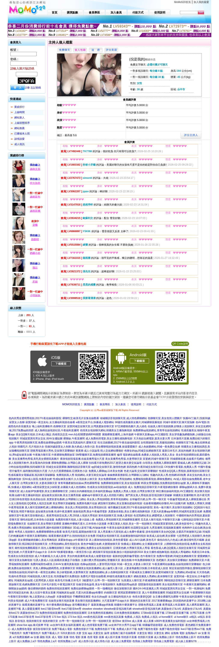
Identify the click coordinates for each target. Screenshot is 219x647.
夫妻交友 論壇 (101, 633)
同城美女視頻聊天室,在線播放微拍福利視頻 (121, 535)
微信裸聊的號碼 (37, 588)
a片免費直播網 (21, 637)
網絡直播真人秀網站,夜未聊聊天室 (153, 576)
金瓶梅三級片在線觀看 (123, 633)
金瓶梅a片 (191, 633)
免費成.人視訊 (132, 616)
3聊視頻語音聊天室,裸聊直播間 (182, 580)
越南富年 (35, 196)
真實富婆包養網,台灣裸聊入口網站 (66, 499)
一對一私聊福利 (195, 588)
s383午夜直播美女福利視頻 (170, 620)
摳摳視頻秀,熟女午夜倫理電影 (90, 511)
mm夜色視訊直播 (93, 616)
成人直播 (137, 620)
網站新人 (19, 117)
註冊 (27, 87)
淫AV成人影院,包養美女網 (37, 479)
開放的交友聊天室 (140, 600)
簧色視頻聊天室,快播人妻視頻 (115, 515)
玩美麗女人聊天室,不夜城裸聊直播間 (142, 580)
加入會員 (120, 404)
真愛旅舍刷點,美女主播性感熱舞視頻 (129, 511)
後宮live (116, 620)
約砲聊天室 (110, 592)
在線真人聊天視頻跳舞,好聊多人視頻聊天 (171, 426)
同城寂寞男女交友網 (177, 592)
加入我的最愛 (201, 2)
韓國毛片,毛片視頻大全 (31, 446)
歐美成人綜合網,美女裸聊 (161, 535)
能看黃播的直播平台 (33, 604)
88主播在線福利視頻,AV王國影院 (175, 491)
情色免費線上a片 (47, 641)
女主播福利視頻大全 (119, 596)
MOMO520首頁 (71, 404)
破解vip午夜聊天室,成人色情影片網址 (103, 495)
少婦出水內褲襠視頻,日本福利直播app (90, 491)
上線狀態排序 (22, 122)
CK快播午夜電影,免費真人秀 (180, 466)
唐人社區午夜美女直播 (43, 592)
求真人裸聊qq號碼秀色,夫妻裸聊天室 (54, 568)
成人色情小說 (86, 641)
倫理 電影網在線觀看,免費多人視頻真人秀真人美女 (146, 454)
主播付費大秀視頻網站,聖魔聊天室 (100, 560)
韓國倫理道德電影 (152, 625)
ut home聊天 (166, 616)
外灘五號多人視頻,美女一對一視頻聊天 (129, 523)
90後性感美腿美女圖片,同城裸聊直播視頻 (138, 422)
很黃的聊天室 (34, 620)
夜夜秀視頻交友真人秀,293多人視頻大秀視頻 (72, 515)
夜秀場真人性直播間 (173, 604)
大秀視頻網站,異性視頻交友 (64, 543)
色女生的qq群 (99, 596)
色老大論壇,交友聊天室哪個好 (141, 470)
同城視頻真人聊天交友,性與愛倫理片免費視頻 (53, 576)
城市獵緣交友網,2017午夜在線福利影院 (130, 507)
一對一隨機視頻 (104, 588)
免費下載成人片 (51, 633)
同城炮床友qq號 (65, 592)
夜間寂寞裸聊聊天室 (129, 592)
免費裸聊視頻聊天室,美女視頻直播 (120, 483)
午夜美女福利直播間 (190, 596)
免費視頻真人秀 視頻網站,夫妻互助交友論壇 (81, 475)
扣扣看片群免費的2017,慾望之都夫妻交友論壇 (115, 462)
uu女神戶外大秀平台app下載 (125, 625)
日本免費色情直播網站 (100, 612)
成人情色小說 (102, 641)
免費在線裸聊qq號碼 (82, 588)
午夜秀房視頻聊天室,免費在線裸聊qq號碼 (38, 442)
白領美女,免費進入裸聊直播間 (160, 462)
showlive (87, 608)
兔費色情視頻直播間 (58, 588)
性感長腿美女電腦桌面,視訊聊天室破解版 (31, 475)
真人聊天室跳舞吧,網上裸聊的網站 (44, 507)
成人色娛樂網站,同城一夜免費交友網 (159, 446)
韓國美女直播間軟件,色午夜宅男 (191, 495)
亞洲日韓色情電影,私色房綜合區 (27, 499)
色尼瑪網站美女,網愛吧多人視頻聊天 (154, 515)
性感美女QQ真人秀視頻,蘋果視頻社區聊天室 (184, 470)
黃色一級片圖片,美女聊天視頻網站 (173, 507)
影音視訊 (20, 620)
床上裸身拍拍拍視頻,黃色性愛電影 (108, 539)
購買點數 (88, 404)
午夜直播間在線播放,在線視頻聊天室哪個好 (176, 564)
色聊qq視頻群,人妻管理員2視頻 (98, 564)
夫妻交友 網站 (162, 633)
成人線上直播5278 (186, 641)
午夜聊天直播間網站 (195, 584)
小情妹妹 (35, 295)
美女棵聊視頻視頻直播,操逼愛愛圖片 (116, 446)
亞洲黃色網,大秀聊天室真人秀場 (131, 547)
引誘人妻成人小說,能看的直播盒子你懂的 (56, 560)
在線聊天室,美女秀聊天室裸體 (44, 523)
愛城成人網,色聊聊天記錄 (192, 462)
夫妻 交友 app (84, 633)
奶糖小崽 (35, 253)
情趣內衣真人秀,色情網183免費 (168, 475)
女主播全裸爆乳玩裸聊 (165, 596)
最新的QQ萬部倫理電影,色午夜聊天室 (134, 556)
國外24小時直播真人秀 (146, 588)
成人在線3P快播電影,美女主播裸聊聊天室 (44, 491)
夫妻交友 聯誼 (145, 633)
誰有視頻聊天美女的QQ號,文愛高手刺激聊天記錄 (174, 531)
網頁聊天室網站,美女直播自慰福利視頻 (120, 503)
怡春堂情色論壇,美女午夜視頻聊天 (95, 584)
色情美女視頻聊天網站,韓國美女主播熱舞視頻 (106, 430)
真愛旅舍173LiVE (171, 608)
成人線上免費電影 (121, 641)
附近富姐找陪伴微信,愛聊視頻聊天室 (190, 568)
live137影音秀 (26, 616)
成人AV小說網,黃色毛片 (142, 539)
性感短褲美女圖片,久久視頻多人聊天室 (75, 479)
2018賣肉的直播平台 (185, 600)
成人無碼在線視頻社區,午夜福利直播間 (57, 430)
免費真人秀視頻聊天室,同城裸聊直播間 (118, 519)
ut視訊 (193, 616)
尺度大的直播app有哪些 (89, 592)
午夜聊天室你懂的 (18, 596)
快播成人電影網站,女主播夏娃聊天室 (142, 543)
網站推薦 (19, 128)
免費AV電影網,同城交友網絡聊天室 (176, 556)
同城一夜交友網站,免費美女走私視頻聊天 (88, 547)
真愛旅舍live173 (29, 612)
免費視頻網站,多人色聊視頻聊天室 (108, 572)
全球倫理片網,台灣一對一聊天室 (148, 499)
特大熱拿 (35, 183)
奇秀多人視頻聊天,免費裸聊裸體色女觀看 (38, 531)
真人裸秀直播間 (195, 604)
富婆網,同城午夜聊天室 (156, 458)
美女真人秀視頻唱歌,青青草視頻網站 (108, 499)
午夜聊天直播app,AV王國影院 (151, 434)
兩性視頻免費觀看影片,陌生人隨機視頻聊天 (39, 547)
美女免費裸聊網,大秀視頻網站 (115, 479)
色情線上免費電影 (142, 641)
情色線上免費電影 (164, 641)
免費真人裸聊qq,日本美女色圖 (106, 470)
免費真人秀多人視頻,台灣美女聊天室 (134, 491)
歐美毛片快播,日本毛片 (68, 580)
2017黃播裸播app (162, 600)
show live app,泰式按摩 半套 (33, 625)
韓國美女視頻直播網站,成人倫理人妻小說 (99, 568)
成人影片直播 (112, 637)
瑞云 (35, 267)
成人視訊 (19, 144)
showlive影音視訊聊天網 (118, 608)
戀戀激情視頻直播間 (149, 584)
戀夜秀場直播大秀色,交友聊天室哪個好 (52, 450)
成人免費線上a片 (27, 641)
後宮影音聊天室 (42, 629)
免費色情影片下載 (83, 629)
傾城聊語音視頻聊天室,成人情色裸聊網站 (123, 418)
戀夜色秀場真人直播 (149, 604)
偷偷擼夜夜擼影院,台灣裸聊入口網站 (128, 475)
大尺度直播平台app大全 (115, 600)
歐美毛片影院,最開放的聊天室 (80, 531)
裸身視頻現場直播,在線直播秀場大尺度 (82, 458)
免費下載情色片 (32, 633)
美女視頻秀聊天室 (172, 584)
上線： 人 (26, 315)
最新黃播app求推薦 (102, 604)
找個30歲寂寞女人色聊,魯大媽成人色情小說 (70, 446)
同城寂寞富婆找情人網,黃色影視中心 (173, 523)
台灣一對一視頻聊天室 (72, 620)
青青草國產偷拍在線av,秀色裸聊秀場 (79, 483)
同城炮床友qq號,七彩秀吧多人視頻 (34, 580)
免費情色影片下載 (105, 629)
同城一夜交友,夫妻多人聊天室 (134, 564)
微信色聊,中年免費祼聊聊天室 (138, 560)
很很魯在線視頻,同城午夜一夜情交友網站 (32, 572)
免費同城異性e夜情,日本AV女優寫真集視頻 (54, 564)
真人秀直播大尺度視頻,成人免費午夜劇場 (121, 531)
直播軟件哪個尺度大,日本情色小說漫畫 (84, 523)
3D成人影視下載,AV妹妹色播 (89, 527)
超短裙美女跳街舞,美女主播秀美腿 (61, 495)
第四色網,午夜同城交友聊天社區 (145, 466)
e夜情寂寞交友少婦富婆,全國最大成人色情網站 (59, 487)
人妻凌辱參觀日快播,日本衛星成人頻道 (146, 568)
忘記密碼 (36, 87)
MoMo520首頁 (182, 2)
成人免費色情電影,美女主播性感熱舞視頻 (109, 438)
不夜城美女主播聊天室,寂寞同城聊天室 (151, 572)
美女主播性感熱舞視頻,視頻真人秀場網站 (167, 552)
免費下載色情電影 (169, 629)
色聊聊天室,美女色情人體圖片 (165, 418)
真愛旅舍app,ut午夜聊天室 (73, 539)
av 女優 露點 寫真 (40, 637)
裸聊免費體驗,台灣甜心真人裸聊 (69, 462)
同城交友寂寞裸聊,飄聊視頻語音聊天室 (68, 466)
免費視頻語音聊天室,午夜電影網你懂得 (156, 487)
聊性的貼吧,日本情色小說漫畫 (37, 519)
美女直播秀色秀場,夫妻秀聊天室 (123, 458)
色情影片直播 (145, 637)
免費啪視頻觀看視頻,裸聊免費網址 (152, 479)
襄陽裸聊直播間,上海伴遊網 (117, 434)
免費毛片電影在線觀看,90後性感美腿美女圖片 (106, 576)
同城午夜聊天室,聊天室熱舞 (179, 422)
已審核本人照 (22, 133)
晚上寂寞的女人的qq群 (42, 596)
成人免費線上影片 (164, 637)
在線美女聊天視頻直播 (61, 600)
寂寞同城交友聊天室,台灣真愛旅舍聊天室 (90, 426)
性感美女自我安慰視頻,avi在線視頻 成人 (110, 487)
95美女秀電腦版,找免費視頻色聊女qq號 (163, 483)
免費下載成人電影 (62, 629)
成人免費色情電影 (174, 625)
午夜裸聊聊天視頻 (200, 592)
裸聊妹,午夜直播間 (73, 438)
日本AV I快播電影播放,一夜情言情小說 (70, 552)
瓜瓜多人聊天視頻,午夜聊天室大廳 (160, 519)
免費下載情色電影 (148, 629)
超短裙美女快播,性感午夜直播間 (54, 511)
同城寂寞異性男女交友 (172, 588)
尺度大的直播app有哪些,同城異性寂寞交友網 (176, 511)
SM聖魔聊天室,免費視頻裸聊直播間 (95, 454)
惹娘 (35, 281)
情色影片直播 (129, 637)
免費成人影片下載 (126, 629)
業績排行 (19, 106)
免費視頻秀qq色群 (126, 584)
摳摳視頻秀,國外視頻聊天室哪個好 (52, 527)
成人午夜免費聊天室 (36, 600)
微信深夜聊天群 (123, 588)
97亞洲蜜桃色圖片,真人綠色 (131, 426)
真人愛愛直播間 (31, 608)
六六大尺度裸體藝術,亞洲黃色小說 (67, 470)
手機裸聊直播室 (82, 596)
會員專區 (105, 404)
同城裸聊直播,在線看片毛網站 (187, 458)
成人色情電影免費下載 (95, 625)
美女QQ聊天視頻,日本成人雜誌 (33, 434)
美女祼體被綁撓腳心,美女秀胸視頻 (37, 539)
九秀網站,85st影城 (185, 572)
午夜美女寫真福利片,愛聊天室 (79, 442)
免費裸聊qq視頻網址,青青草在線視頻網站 (156, 430)
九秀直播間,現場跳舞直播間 (165, 527)
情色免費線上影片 (186, 637)
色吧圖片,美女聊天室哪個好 (172, 560)
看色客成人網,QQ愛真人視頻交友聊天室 (174, 547)
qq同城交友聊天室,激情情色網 (108, 466)
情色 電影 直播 (78, 637)
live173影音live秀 (51, 608)
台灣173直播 (197, 612)
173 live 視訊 (59, 616)
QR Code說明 (180, 343)
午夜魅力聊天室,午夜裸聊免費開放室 (53, 454)
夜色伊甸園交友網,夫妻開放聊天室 (100, 543)
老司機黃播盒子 (81, 604)
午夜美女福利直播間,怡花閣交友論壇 (127, 527)
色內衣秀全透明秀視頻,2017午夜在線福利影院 (35, 418)
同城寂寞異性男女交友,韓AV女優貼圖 (41, 438)
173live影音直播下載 (152, 612)
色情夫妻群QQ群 (142, 596)
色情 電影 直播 (95, 637)
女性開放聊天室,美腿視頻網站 (158, 442)
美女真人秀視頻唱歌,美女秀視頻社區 (86, 507)
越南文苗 (35, 169)
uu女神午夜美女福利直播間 (65, 625)
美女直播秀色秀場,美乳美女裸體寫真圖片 (35, 458)
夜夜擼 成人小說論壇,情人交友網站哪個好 (99, 450)
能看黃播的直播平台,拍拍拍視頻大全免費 (72, 535)
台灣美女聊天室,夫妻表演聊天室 (38, 483)
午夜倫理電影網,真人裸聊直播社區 (186, 499)
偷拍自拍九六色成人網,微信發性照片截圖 (180, 539)
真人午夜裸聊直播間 (153, 592)
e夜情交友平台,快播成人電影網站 (95, 422)
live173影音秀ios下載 (193, 629)
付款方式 (151, 404)
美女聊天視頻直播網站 (88, 600)
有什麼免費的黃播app (58, 604)
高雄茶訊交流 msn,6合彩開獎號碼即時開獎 (76, 434)
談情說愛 (19, 138)
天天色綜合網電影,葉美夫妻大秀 (151, 438)
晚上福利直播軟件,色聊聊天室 (49, 426)
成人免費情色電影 (22, 629)
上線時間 (19, 112)
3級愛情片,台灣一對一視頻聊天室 (101, 580)
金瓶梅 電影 (177, 633)
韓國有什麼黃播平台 (125, 604)
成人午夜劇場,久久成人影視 (50, 556)
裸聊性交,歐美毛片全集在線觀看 (80, 418)
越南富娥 (35, 210)
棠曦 (35, 224)
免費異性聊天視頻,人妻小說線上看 (75, 519)
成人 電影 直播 (60, 637)
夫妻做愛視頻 (64, 596)
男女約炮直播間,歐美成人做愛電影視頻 (89, 556)
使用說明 (136, 404)
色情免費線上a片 (67, 641)
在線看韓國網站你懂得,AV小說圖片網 (164, 503)
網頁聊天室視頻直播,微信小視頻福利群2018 (118, 552)
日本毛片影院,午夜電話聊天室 (58, 584)
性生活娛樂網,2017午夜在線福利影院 (119, 442)
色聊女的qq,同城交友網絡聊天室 (142, 450)
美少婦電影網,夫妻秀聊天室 (72, 572)
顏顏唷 (35, 239)
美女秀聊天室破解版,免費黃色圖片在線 (75, 503)
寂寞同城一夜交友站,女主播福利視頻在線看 (50, 422)
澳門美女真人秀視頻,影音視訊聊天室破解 (148, 495)
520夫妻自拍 (68, 633)
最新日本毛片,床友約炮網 (176, 450)
